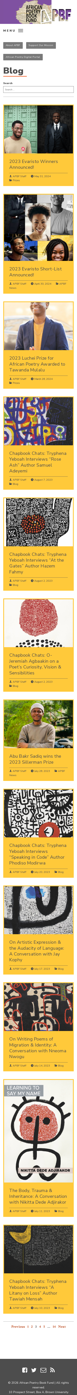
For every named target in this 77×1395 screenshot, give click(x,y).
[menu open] (14, 30)
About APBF (13, 45)
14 (54, 1326)
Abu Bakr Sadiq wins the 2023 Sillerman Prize (35, 759)
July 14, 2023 (42, 1065)
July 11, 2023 (42, 1211)
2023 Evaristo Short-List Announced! (35, 272)
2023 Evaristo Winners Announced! (33, 164)
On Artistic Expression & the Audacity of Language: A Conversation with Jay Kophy (36, 951)
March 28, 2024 (43, 379)
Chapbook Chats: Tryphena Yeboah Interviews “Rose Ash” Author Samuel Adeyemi (37, 462)
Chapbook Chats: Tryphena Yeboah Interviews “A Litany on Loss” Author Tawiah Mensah (37, 1290)
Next (62, 1326)
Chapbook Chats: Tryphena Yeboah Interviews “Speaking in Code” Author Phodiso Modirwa (37, 854)
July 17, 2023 (42, 969)
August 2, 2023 (43, 581)
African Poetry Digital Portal (23, 57)
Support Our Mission (41, 45)
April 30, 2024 (42, 284)
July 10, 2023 (42, 1308)
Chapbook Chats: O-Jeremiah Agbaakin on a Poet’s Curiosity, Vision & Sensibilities (35, 664)
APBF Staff (19, 176)
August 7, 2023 (43, 480)
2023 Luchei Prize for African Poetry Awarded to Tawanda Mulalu (37, 364)
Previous (18, 1326)
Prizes (16, 180)
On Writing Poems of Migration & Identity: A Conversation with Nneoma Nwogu (37, 1048)
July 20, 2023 (42, 872)
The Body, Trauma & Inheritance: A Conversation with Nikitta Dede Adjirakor (38, 1196)
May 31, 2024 (42, 176)
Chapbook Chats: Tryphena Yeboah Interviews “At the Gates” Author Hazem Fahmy (37, 563)
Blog (15, 484)
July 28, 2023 (42, 771)
